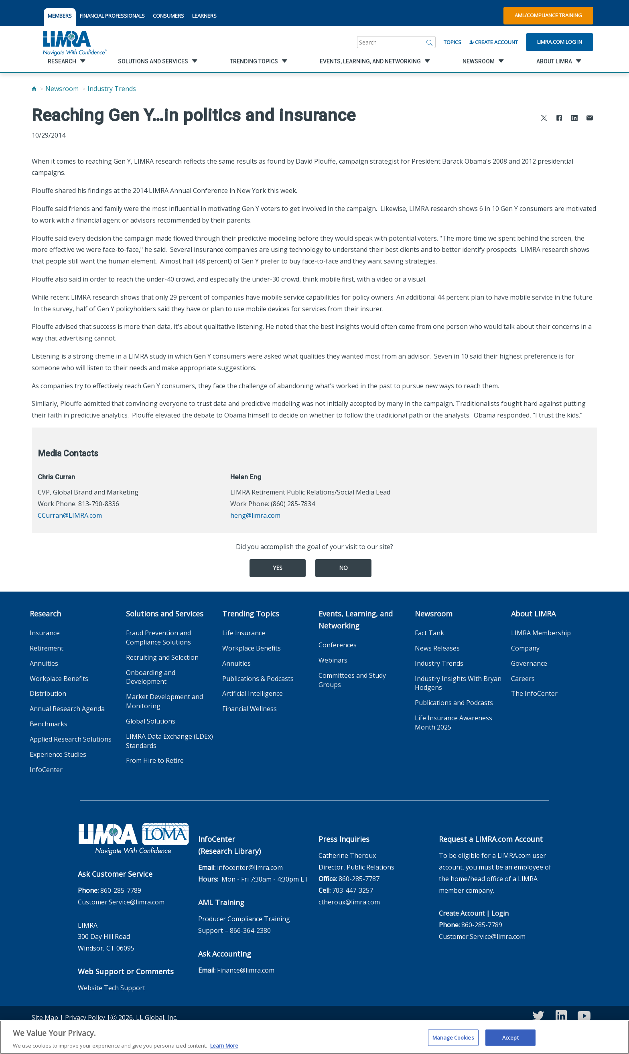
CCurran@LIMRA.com (70, 515)
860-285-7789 (120, 890)
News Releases (437, 648)
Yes (277, 568)
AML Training (221, 902)
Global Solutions (150, 721)
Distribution (48, 693)
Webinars (333, 660)
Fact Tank (429, 632)
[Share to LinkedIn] (574, 119)
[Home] (34, 88)
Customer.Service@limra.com (121, 902)
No (343, 568)
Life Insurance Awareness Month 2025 (453, 722)
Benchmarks (48, 724)
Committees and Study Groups (352, 680)
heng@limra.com (255, 515)
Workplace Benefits (59, 678)
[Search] (430, 42)
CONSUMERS (168, 15)
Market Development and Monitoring (164, 701)
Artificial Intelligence (252, 693)
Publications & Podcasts (258, 678)
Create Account (493, 42)
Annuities (44, 663)
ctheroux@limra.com (349, 902)
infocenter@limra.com (250, 867)
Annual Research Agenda (67, 708)
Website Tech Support (111, 987)
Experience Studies (58, 754)
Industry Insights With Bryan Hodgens (458, 683)
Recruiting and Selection (162, 657)
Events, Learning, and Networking (356, 619)
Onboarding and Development (150, 677)
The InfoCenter (534, 693)
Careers (523, 678)
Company (525, 648)
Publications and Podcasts (454, 702)
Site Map (45, 1017)
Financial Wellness (249, 708)
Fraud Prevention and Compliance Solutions (158, 637)
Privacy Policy (85, 1017)
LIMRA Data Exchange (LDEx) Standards (169, 741)
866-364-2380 (250, 930)
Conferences (338, 645)
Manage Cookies (453, 1041)
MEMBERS (60, 15)
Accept (510, 1041)
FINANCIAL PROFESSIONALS (112, 15)
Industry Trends (111, 88)
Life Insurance (243, 632)
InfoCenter (46, 769)
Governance (529, 663)
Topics (452, 42)
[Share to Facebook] (559, 119)
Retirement (46, 648)
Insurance (45, 632)
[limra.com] (74, 42)
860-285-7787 (359, 878)
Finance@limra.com (245, 970)
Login (500, 913)
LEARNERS (204, 15)
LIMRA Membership (541, 632)
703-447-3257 (352, 890)
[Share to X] (544, 119)
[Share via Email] (589, 119)
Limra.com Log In (559, 41)
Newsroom (62, 88)
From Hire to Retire (155, 760)
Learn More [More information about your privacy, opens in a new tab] (224, 1049)
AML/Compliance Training (548, 15)
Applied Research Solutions (71, 739)
